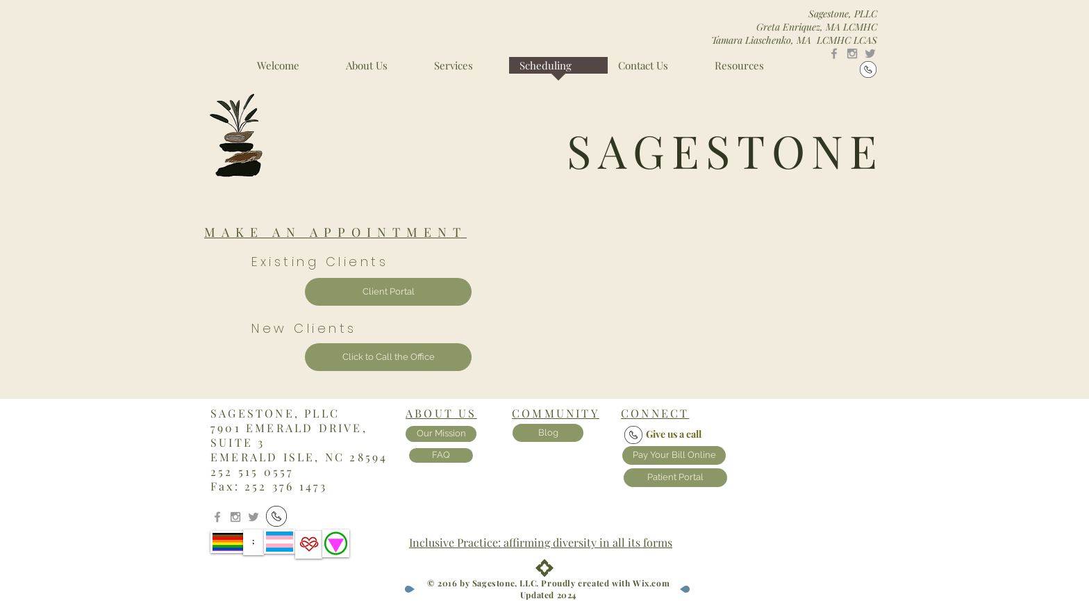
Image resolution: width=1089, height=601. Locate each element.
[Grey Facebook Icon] (834, 53)
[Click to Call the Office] (388, 357)
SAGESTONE (725, 150)
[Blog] (548, 433)
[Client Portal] (388, 292)
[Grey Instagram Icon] (852, 53)
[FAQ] (441, 455)
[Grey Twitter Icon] (870, 53)
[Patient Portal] (675, 477)
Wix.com (651, 582)
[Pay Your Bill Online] (674, 455)
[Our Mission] (441, 434)
